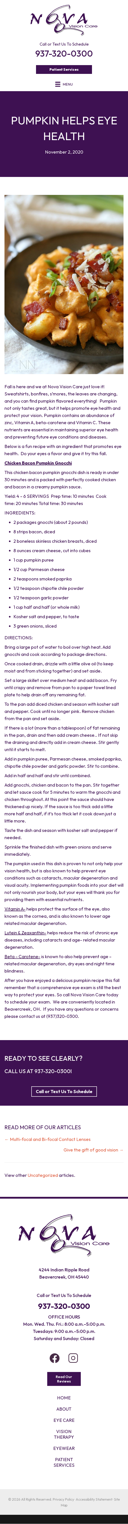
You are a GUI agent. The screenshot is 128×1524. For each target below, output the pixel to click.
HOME (64, 1397)
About (63, 1409)
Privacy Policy (63, 1499)
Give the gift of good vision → (94, 1150)
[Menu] (64, 84)
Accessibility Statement (94, 1499)
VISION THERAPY (64, 1434)
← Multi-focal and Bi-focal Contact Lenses (47, 1139)
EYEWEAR (64, 1448)
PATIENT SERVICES (64, 1462)
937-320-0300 (52, 1071)
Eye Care (64, 1420)
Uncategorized (43, 1175)
